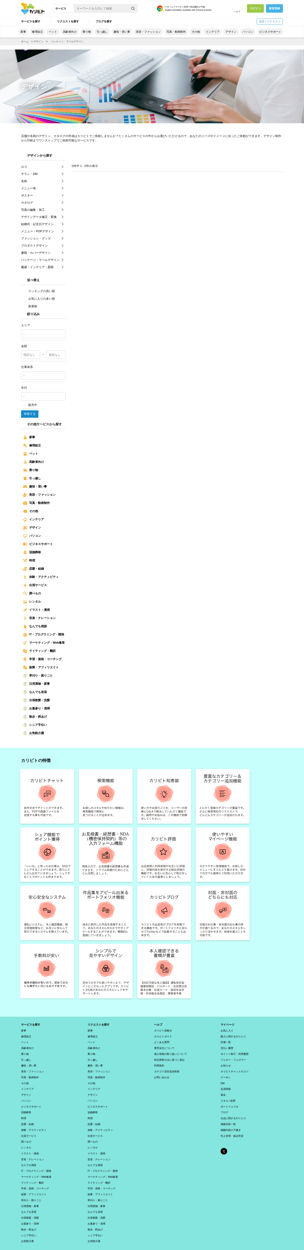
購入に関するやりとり (233, 1035)
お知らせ (226, 1063)
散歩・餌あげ (35, 717)
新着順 (30, 306)
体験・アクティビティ (41, 577)
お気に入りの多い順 (39, 298)
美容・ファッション (148, 31)
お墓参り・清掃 (36, 708)
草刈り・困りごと (38, 676)
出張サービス (35, 585)
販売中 (30, 405)
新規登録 (274, 8)
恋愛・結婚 (33, 569)
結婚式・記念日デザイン (37, 224)
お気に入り (227, 1030)
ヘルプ (237, 11)
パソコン (247, 31)
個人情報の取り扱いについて (170, 1052)
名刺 (24, 181)
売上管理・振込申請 (232, 1128)
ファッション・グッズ (36, 238)
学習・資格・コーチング (42, 659)
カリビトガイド (163, 1035)
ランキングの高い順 (39, 291)
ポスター (27, 195)
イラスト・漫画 (36, 610)
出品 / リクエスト (270, 21)
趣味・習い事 (122, 31)
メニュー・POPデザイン (37, 231)
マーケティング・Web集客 (44, 643)
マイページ (228, 1024)
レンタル (32, 602)
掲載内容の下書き (231, 1123)
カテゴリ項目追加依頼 (166, 1068)
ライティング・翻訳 (39, 651)
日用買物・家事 (36, 684)
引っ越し (102, 31)
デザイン (230, 31)
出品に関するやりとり (233, 1112)
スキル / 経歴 (228, 1095)
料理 (29, 561)
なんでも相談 (35, 626)
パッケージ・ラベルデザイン (67, 41)
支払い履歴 (227, 1046)
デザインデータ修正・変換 (39, 217)
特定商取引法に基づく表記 (169, 1057)
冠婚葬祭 (32, 552)
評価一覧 (226, 1041)
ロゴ (24, 166)
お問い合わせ (161, 1074)
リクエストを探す (68, 21)
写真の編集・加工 (33, 209)
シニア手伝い (35, 725)
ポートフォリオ (229, 1101)
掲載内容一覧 (228, 1117)
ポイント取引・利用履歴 (234, 1052)
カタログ (27, 202)
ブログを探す (104, 21)
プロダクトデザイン (34, 245)
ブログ (224, 1106)
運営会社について (164, 1046)
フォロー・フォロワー (233, 1057)
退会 (223, 1090)
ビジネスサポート (270, 31)
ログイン (255, 8)
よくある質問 (161, 1041)
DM (223, 1079)
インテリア (213, 31)
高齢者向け (70, 31)
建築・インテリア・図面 (37, 267)
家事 (23, 31)
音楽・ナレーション (39, 618)
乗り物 (87, 31)
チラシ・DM (29, 174)
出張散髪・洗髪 (36, 700)
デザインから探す (39, 155)
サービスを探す (30, 21)
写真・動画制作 (176, 31)
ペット (53, 31)
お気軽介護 (33, 733)
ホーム (25, 41)
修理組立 (37, 31)
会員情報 (226, 1085)
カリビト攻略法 (163, 1030)
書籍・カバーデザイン (36, 252)
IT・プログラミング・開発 (43, 634)
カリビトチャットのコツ (234, 1068)
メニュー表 (28, 188)
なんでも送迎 (35, 692)
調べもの (32, 593)
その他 (196, 31)
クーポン (226, 1074)
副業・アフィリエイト (41, 667)
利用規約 (159, 1063)
